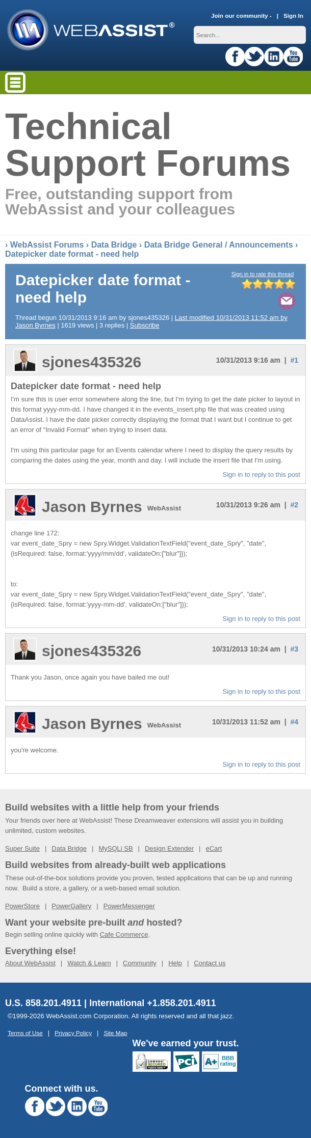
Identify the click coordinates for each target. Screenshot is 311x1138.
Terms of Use (25, 1032)
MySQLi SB (115, 848)
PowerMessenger (129, 906)
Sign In (293, 15)
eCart (213, 848)
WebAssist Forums (47, 244)
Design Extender (169, 848)
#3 (294, 649)
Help (175, 963)
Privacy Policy (73, 1032)
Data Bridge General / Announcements (218, 244)
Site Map (115, 1032)
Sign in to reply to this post (261, 474)
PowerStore (22, 906)
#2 (294, 505)
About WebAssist (30, 963)
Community (140, 963)
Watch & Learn (89, 963)
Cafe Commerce (124, 934)
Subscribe (145, 325)
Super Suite (22, 848)
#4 (294, 722)
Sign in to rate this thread (262, 274)
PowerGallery (71, 906)
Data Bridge (114, 244)
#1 (294, 360)
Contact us (209, 963)
